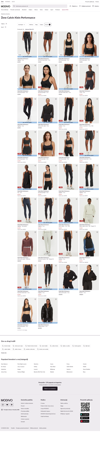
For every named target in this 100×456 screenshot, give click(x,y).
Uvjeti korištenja (45, 452)
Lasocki (36, 405)
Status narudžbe (25, 444)
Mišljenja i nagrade (65, 450)
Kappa (19, 405)
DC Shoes (3, 402)
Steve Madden (86, 405)
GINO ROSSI (70, 402)
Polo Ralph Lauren (22, 400)
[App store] (84, 454)
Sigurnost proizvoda (65, 444)
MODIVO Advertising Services (48, 450)
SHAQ (35, 402)
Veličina (31, 24)
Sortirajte (21, 24)
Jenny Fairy (4, 408)
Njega (61, 442)
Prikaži (26, 330)
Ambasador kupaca (45, 447)
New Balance (4, 400)
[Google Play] (84, 450)
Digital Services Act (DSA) (66, 447)
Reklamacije (24, 452)
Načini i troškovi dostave (27, 439)
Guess (51, 400)
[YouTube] (7, 441)
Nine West (52, 402)
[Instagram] (2, 441)
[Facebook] (11, 441)
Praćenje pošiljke (25, 447)
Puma (68, 400)
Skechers (36, 400)
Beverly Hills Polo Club (39, 408)
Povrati (22, 442)
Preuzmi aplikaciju (89, 1)
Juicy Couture (21, 402)
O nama (43, 439)
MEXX (84, 402)
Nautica (68, 405)
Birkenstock (69, 408)
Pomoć (97, 1)
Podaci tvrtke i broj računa (47, 442)
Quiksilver (3, 405)
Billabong (52, 405)
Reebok (52, 408)
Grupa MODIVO (45, 444)
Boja (36, 24)
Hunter (85, 400)
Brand (47, 24)
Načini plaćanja (24, 450)
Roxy (84, 408)
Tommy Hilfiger (21, 408)
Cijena (41, 24)
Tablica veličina (64, 439)
